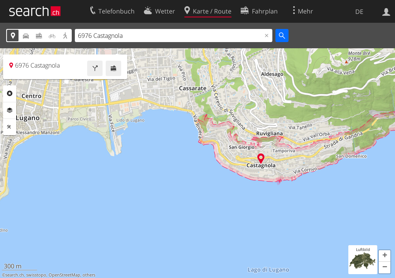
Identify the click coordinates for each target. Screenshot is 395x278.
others (89, 275)
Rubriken (9, 93)
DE (359, 11)
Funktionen (9, 127)
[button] (384, 256)
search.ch (14, 275)
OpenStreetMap (64, 275)
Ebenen (9, 110)
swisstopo (36, 275)
